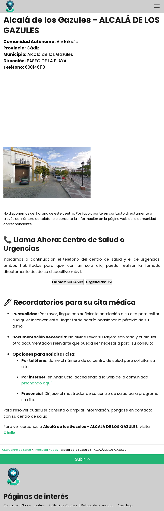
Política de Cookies (63, 505)
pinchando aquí (36, 383)
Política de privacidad (97, 505)
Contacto (10, 505)
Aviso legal (125, 505)
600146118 (67, 282)
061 (99, 282)
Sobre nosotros (33, 505)
